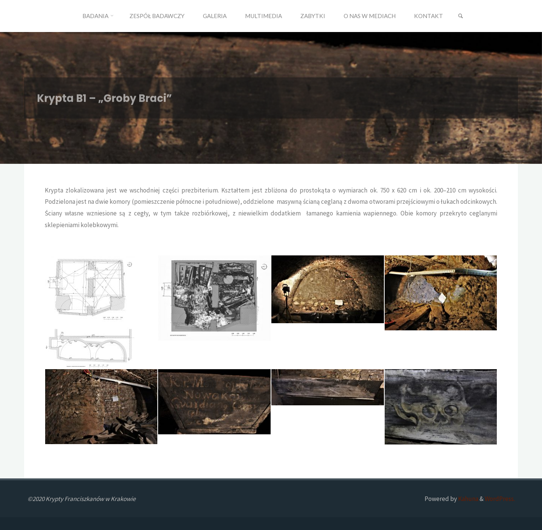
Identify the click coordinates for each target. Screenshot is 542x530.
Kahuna (467, 499)
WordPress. (500, 499)
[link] (460, 16)
